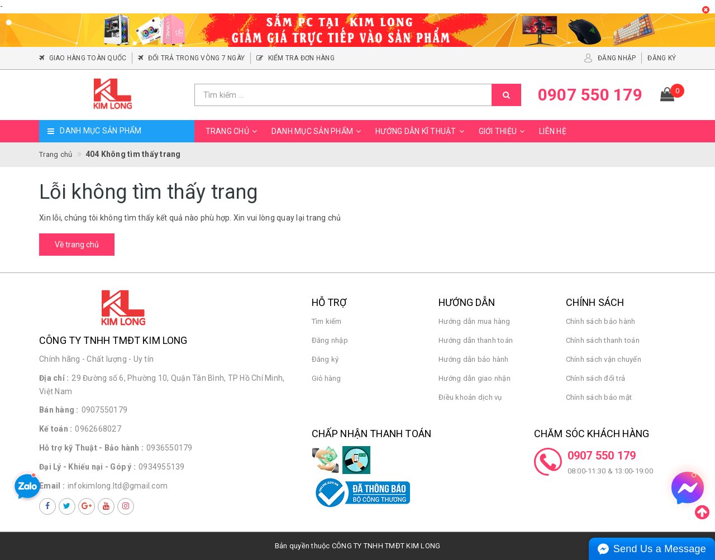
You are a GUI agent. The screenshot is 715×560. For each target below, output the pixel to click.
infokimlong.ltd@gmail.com (118, 485)
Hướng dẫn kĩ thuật (421, 131)
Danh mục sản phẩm (317, 131)
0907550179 (105, 409)
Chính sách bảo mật (599, 397)
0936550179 (169, 447)
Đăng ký (325, 359)
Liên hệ (552, 131)
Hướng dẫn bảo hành (473, 359)
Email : (52, 485)
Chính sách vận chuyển (603, 359)
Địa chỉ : (54, 378)
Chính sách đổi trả (596, 378)
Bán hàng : (59, 409)
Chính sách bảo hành (601, 321)
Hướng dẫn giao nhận (474, 378)
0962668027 (98, 428)
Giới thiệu (503, 131)
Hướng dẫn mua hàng (474, 321)
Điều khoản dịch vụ (470, 397)
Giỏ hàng (326, 378)
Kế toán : (55, 428)
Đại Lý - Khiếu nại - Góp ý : (87, 466)
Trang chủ (233, 131)
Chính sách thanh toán (603, 340)
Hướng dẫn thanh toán (475, 340)
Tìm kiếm (327, 321)
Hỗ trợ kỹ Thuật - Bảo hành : (91, 447)
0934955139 (162, 466)
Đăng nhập (330, 340)
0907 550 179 (602, 455)
